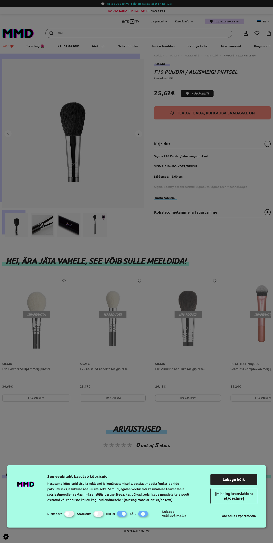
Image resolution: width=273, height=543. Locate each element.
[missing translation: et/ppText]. (148, 500)
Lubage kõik (234, 479)
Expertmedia (246, 516)
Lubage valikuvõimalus (174, 513)
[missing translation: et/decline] (234, 495)
